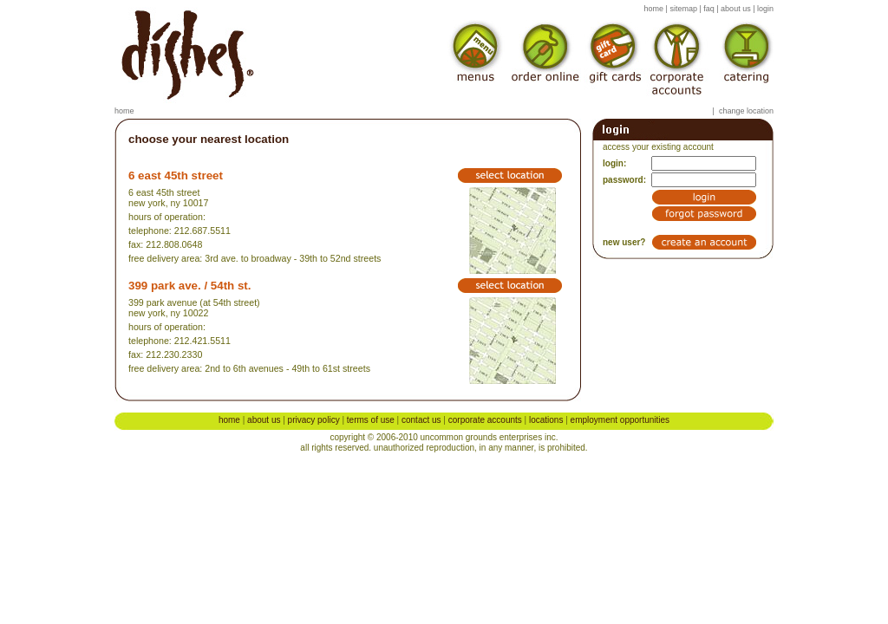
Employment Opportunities (620, 420)
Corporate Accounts (485, 420)
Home (124, 111)
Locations (546, 420)
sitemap (683, 8)
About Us (263, 420)
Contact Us (421, 420)
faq (709, 8)
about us (736, 8)
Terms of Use (371, 420)
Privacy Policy (314, 420)
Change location (746, 111)
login (765, 8)
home (654, 8)
